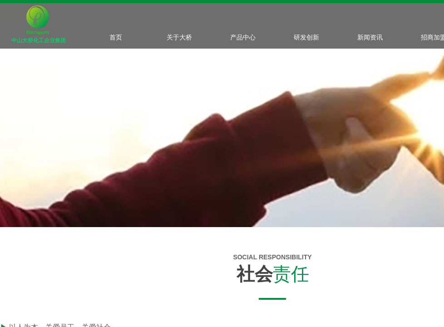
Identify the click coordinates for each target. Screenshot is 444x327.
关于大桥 (179, 37)
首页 (115, 37)
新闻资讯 (370, 37)
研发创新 (306, 37)
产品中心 (243, 37)
